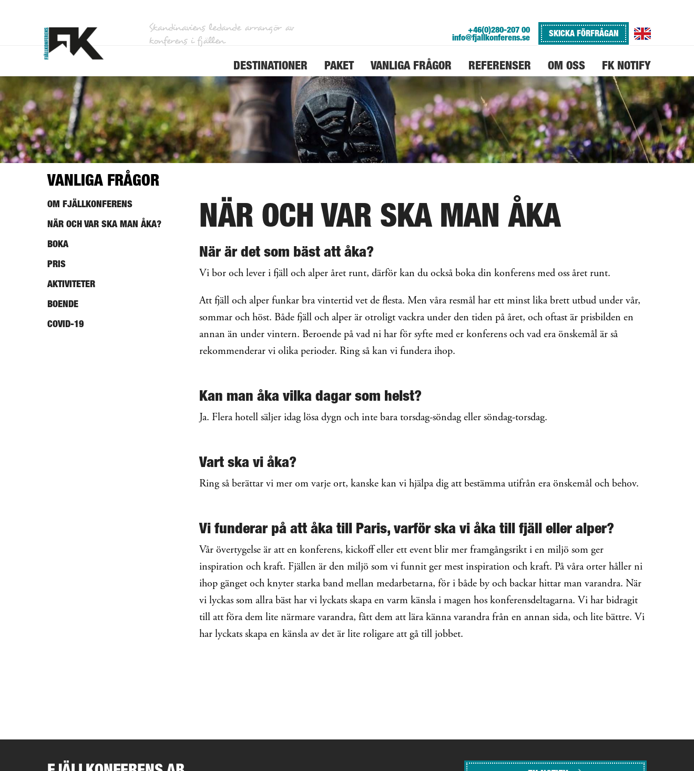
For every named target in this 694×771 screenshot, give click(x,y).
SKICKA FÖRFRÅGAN (583, 33)
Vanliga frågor (103, 179)
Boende (62, 303)
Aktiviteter (71, 283)
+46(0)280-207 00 (499, 30)
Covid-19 (65, 323)
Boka (57, 243)
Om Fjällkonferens (89, 203)
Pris (56, 263)
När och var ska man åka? (104, 223)
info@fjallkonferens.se (491, 38)
